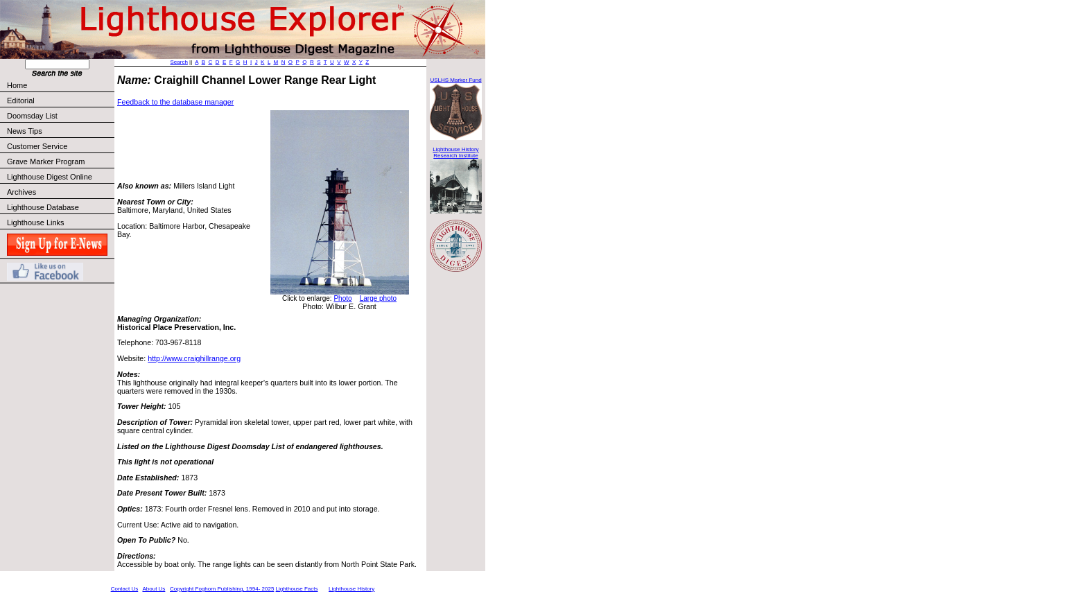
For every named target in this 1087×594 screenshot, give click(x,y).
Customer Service (60, 146)
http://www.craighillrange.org (194, 358)
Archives (21, 192)
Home (17, 85)
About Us (153, 589)
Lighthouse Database (43, 207)
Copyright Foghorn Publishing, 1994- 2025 (222, 589)
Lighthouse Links (35, 222)
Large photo (378, 298)
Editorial (60, 100)
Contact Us (125, 589)
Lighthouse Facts (297, 589)
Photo (342, 298)
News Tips (24, 131)
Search (179, 62)
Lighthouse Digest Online (49, 177)
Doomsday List (32, 116)
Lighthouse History (351, 589)
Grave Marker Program (46, 161)
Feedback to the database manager (175, 102)
